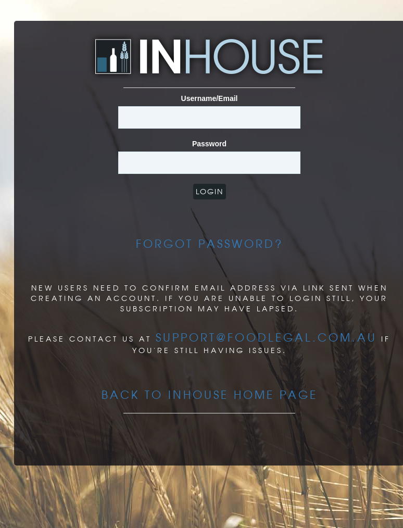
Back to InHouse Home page (210, 394)
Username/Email (209, 98)
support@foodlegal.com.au (266, 337)
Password (209, 144)
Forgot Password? (209, 243)
